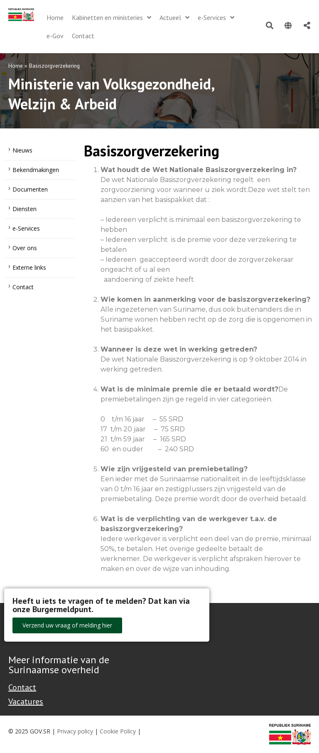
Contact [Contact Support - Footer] (22, 687)
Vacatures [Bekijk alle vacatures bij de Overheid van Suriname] (25, 701)
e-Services (26, 228)
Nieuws (22, 150)
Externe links (29, 267)
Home (15, 65)
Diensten (24, 209)
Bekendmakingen (35, 170)
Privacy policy (75, 731)
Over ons (24, 248)
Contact (23, 287)
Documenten (30, 189)
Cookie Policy (118, 731)
